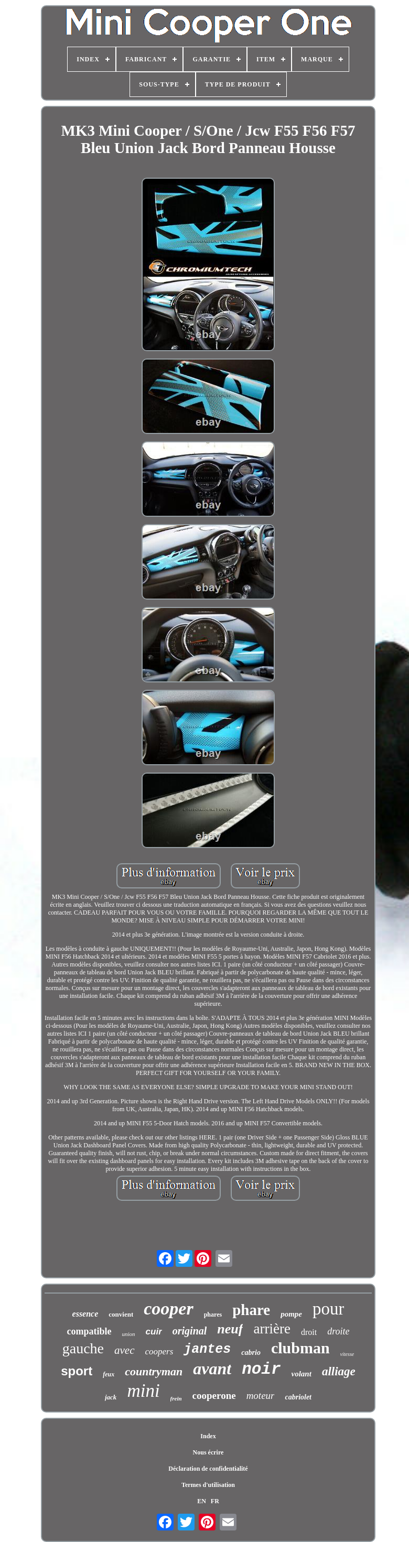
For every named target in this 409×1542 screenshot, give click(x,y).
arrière (271, 1329)
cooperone (214, 1395)
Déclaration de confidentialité (207, 1468)
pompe (291, 1314)
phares (213, 1314)
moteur (260, 1395)
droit (309, 1332)
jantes (207, 1349)
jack (110, 1397)
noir (261, 1369)
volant (301, 1374)
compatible (89, 1331)
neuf (230, 1329)
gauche (83, 1348)
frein (176, 1398)
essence (85, 1313)
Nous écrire (208, 1452)
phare (251, 1309)
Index (208, 1436)
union (128, 1334)
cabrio (251, 1352)
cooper (168, 1308)
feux (108, 1374)
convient (121, 1314)
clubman (300, 1347)
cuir (154, 1332)
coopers (159, 1351)
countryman (153, 1371)
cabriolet (298, 1397)
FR (215, 1501)
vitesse (347, 1354)
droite (338, 1331)
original (190, 1331)
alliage (339, 1371)
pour (329, 1308)
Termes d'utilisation (208, 1485)
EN (201, 1501)
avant (212, 1368)
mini (143, 1391)
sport (76, 1371)
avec (124, 1350)
